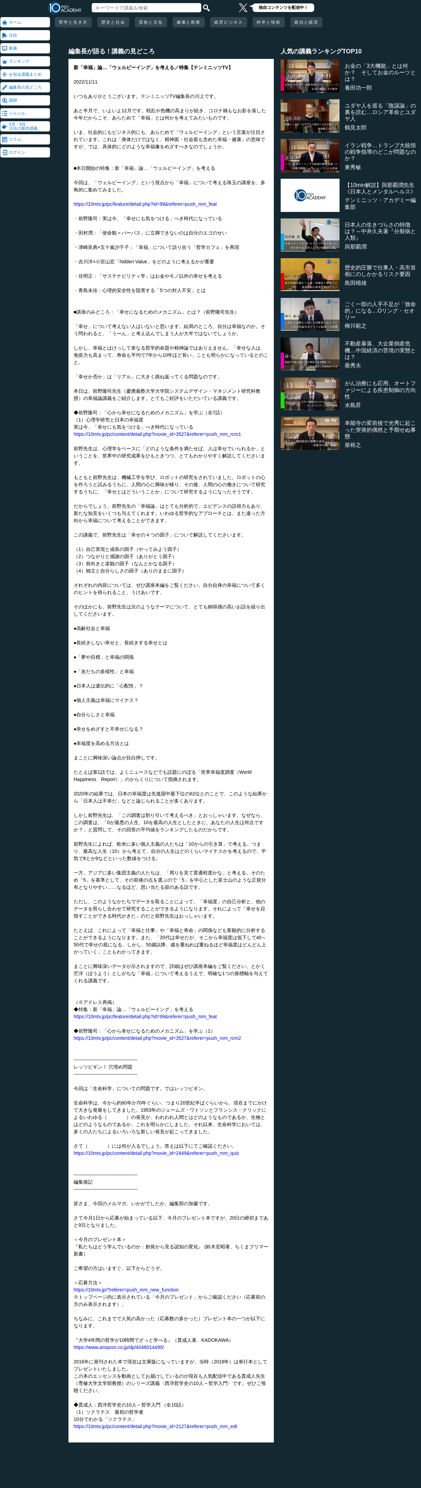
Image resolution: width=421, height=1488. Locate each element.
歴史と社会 (113, 22)
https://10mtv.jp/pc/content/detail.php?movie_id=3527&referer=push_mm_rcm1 (157, 434)
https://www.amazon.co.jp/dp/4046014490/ (119, 1347)
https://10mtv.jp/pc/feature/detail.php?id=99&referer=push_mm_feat (145, 204)
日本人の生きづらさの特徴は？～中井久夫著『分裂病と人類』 (380, 231)
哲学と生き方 (73, 22)
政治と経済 (306, 22)
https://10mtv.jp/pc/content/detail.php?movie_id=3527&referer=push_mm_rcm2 (157, 1038)
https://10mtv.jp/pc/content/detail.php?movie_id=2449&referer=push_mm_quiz (156, 1153)
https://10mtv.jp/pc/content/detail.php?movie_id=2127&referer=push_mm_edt (155, 1426)
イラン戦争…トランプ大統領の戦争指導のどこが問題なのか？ (380, 151)
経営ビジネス (228, 22)
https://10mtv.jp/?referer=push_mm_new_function (126, 1289)
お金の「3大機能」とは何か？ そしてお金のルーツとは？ (380, 72)
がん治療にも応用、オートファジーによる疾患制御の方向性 (380, 389)
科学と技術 (269, 22)
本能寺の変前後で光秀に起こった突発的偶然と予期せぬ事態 (380, 429)
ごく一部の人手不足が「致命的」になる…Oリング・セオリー (380, 310)
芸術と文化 (151, 22)
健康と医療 (189, 22)
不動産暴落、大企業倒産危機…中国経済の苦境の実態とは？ (380, 350)
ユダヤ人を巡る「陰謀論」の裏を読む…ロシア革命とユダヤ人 (380, 112)
